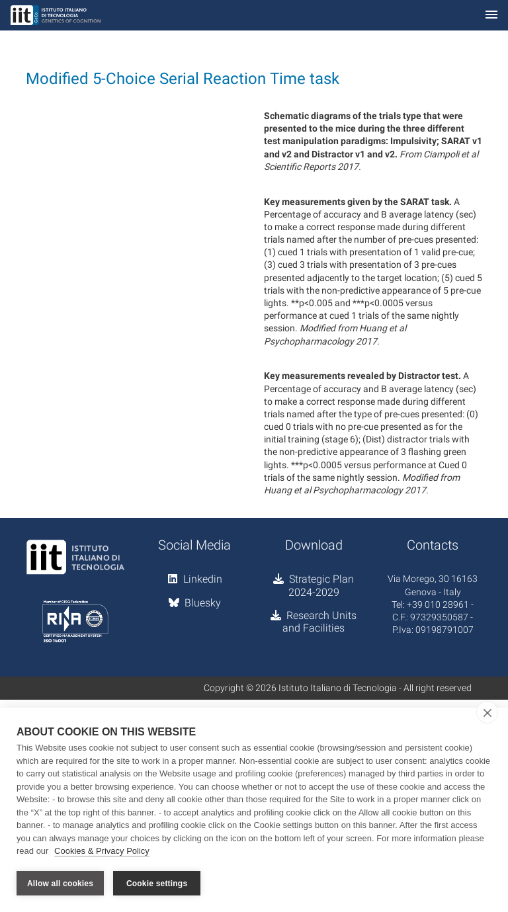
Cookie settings (156, 883)
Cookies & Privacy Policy (101, 851)
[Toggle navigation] (491, 15)
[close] (487, 713)
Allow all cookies (60, 883)
